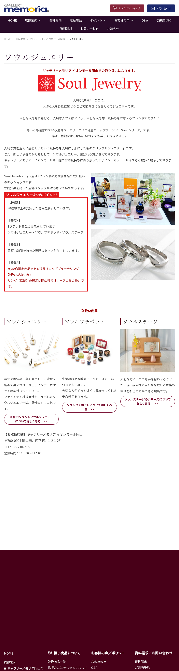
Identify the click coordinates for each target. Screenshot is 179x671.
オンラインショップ (129, 8)
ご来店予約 (163, 20)
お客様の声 (121, 20)
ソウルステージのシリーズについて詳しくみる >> (148, 401)
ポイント (96, 20)
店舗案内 (31, 20)
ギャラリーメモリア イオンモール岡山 (47, 38)
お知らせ (113, 28)
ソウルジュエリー (78, 38)
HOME (12, 20)
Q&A (145, 20)
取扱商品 (76, 20)
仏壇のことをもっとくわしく (67, 667)
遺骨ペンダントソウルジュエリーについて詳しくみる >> (31, 419)
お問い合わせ (163, 8)
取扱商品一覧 (57, 661)
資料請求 (66, 28)
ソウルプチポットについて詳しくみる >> (89, 407)
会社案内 (55, 20)
